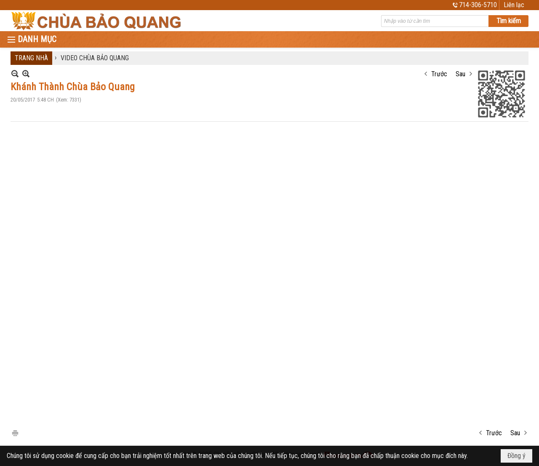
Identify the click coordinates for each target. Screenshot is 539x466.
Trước (439, 74)
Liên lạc (514, 5)
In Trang (15, 432)
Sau (460, 74)
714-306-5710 (478, 5)
